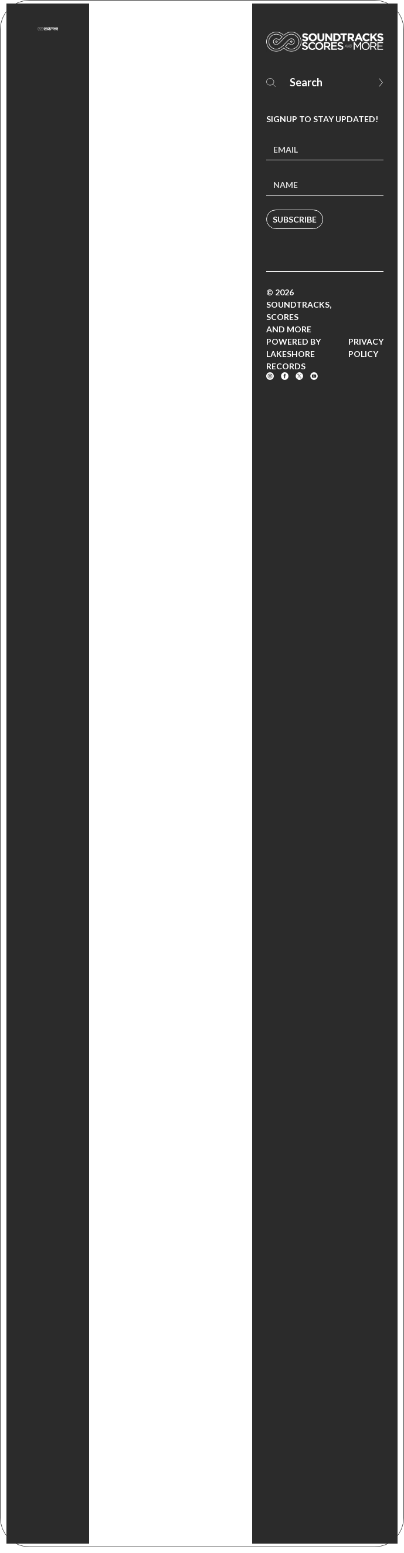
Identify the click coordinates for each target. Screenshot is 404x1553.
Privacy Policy (365, 347)
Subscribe (295, 219)
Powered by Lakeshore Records (293, 353)
